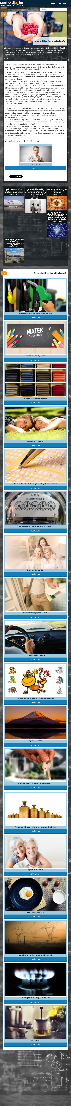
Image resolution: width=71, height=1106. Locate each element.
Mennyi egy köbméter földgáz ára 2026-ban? (36, 998)
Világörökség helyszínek (35, 741)
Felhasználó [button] (62, 4)
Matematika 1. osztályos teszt (35, 356)
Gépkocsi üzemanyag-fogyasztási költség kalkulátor (35, 313)
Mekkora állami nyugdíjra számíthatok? (35, 613)
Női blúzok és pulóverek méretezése (35, 398)
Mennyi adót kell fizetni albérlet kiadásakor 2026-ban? (35, 783)
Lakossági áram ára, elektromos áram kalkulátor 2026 (35, 955)
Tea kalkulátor (35, 1040)
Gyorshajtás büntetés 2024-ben (35, 655)
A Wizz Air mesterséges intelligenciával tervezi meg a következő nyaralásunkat (14, 191)
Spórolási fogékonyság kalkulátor (35, 164)
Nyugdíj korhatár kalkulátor (35, 870)
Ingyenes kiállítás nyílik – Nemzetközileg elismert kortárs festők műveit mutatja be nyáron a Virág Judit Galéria (35, 192)
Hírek (53, 4)
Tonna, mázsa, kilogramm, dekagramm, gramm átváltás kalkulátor (35, 827)
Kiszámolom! (35, 168)
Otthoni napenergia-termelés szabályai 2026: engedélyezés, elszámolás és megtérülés (14, 242)
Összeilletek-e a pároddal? (35, 441)
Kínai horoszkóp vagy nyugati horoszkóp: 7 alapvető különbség (57, 191)
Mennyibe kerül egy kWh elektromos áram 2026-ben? (35, 526)
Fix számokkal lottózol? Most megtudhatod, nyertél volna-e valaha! (35, 484)
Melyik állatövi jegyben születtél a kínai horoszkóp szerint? (35, 698)
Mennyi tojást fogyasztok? (35, 912)
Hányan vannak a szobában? (35, 570)
